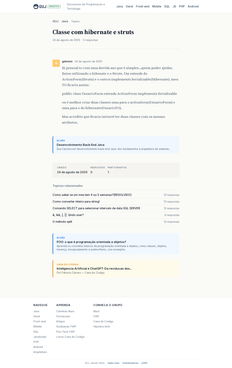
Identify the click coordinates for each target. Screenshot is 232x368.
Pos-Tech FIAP (65, 331)
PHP (182, 6)
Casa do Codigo (103, 321)
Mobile (156, 6)
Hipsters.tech (101, 326)
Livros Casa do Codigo (70, 336)
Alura (96, 311)
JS (174, 6)
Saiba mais (113, 363)
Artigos (60, 321)
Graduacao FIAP (66, 326)
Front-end (39, 321)
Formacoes (63, 316)
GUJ (55, 21)
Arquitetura (40, 352)
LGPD (144, 363)
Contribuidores (130, 363)
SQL (167, 6)
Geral (129, 6)
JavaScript (39, 336)
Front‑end (142, 6)
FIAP (96, 316)
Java (119, 6)
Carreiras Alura (65, 311)
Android (193, 6)
